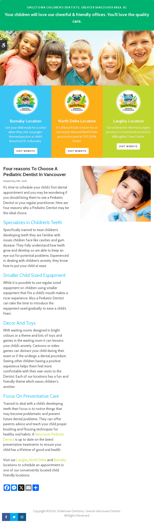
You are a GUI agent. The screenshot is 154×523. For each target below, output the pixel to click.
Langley (22, 460)
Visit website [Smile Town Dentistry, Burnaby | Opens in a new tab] (25, 151)
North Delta (37, 460)
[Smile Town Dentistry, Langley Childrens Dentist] (128, 100)
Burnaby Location (25, 121)
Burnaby (60, 460)
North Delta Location (77, 121)
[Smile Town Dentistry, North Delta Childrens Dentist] (76, 100)
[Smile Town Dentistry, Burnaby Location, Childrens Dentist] (25, 100)
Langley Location (128, 121)
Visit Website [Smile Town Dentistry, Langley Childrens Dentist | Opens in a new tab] (128, 146)
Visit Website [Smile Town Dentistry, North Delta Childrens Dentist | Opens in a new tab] (77, 151)
